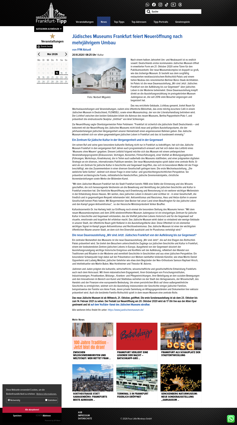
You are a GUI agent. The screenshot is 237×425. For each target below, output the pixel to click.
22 (57, 77)
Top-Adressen (139, 22)
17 (66, 73)
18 (39, 77)
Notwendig (14, 400)
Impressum (84, 415)
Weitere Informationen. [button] (46, 393)
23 (61, 77)
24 (66, 77)
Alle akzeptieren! (32, 409)
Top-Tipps (119, 22)
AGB (80, 412)
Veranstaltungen (85, 22)
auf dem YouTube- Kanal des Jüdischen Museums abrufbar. (121, 304)
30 (61, 81)
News (104, 22)
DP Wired (57, 420)
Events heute (46, 46)
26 (43, 81)
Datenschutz (85, 418)
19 (43, 77)
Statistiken (51, 400)
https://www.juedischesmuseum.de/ (126, 309)
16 (61, 73)
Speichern (17, 415)
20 (48, 77)
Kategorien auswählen (47, 29)
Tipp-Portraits (161, 22)
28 (52, 81)
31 (66, 81)
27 (48, 81)
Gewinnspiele (182, 22)
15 (57, 73)
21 (52, 77)
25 (39, 81)
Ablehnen (47, 415)
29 (57, 81)
